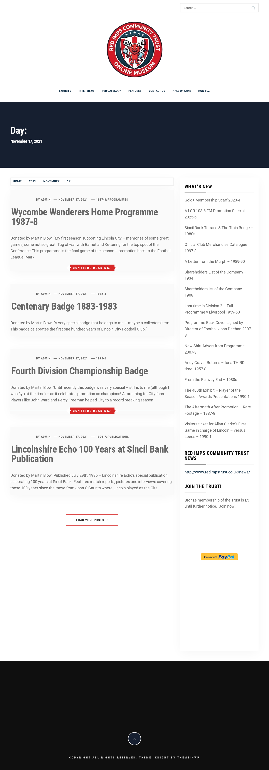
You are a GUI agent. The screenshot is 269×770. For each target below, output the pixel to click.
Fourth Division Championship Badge (79, 371)
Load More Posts (92, 520)
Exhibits (65, 90)
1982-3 (101, 293)
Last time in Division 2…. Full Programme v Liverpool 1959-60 (212, 309)
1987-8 (101, 199)
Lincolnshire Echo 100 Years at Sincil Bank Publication (89, 454)
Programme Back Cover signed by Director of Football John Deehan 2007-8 (218, 328)
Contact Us (157, 90)
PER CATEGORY (111, 90)
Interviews (86, 90)
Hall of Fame (182, 90)
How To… (204, 90)
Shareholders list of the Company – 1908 (215, 292)
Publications (118, 436)
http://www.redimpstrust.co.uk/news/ (217, 472)
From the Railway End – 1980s (211, 379)
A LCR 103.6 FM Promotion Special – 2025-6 (216, 213)
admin (46, 199)
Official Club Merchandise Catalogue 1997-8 (216, 247)
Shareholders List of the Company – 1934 (216, 275)
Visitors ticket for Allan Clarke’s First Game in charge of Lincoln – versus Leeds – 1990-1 (215, 430)
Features (134, 90)
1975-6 (101, 358)
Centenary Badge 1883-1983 (64, 306)
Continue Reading (92, 268)
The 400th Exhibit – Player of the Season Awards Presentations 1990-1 (217, 393)
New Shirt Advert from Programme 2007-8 (215, 349)
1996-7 (101, 436)
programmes (118, 199)
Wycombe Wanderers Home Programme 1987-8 (84, 216)
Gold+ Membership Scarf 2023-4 (212, 200)
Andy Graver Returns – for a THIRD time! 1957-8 (215, 365)
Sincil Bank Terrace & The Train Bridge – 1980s (219, 230)
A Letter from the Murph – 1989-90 (215, 261)
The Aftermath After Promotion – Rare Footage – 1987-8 (218, 410)
